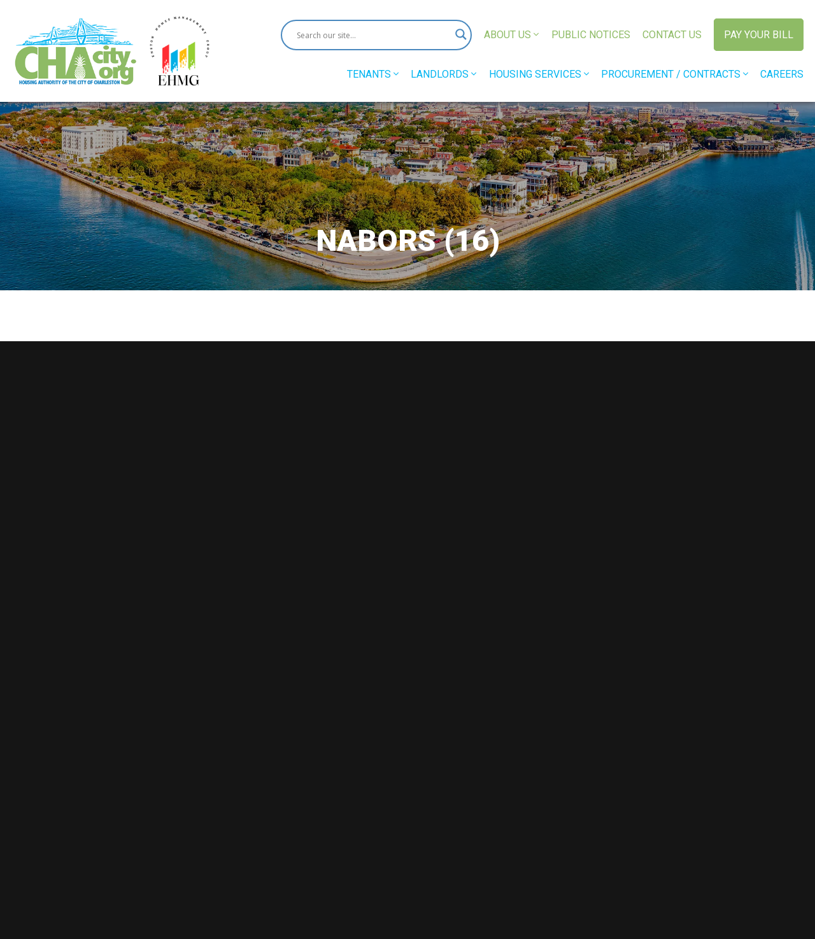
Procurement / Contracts (674, 74)
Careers (782, 74)
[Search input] (370, 35)
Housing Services (539, 74)
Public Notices (590, 35)
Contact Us (672, 35)
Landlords (443, 74)
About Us (511, 35)
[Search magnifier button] (456, 35)
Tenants (373, 74)
